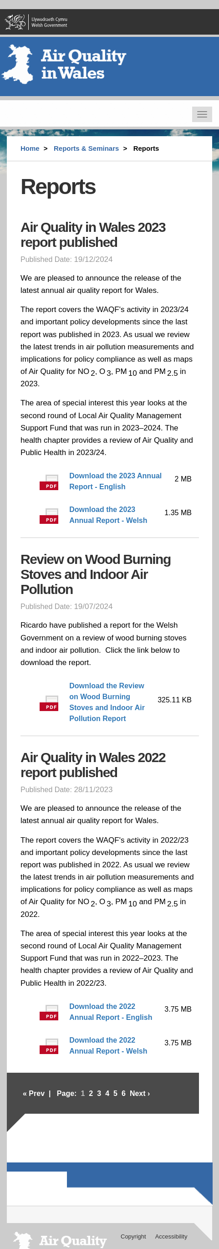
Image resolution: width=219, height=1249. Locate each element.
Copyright (133, 1236)
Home (30, 148)
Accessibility (171, 1236)
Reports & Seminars (86, 148)
